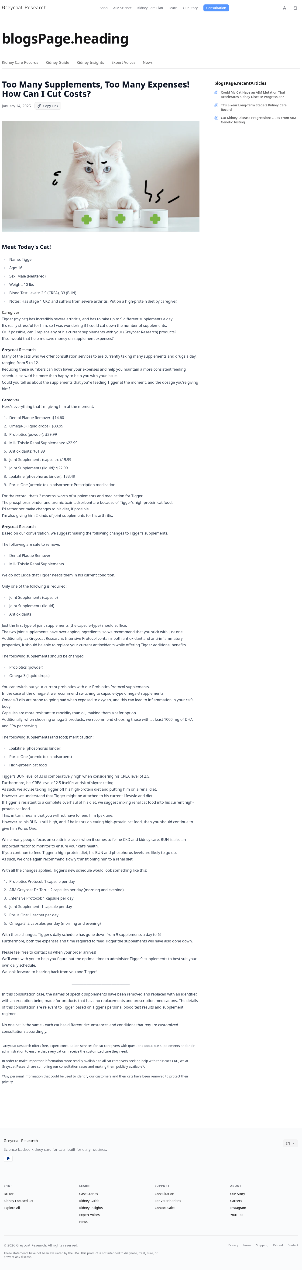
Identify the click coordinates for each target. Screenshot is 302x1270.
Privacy (233, 1245)
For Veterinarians (168, 1201)
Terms (247, 1245)
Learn (172, 8)
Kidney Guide (57, 62)
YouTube (237, 1214)
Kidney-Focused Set (18, 1201)
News (148, 62)
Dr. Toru (10, 1194)
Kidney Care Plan (150, 8)
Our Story (190, 8)
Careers (236, 1201)
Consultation (216, 8)
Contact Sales (165, 1208)
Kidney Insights (90, 62)
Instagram (238, 1208)
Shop (103, 8)
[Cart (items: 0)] (295, 8)
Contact (293, 1245)
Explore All (12, 1208)
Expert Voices (123, 62)
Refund (278, 1245)
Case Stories (88, 1194)
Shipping (262, 1245)
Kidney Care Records (20, 62)
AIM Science (122, 8)
